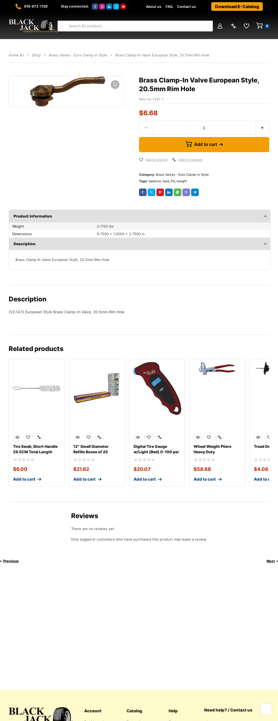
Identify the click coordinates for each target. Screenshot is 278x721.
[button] (115, 84)
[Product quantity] (204, 128)
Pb (173, 181)
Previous (10, 561)
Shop (36, 55)
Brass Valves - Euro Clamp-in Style (78, 55)
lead (166, 181)
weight (181, 181)
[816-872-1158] (18, 6)
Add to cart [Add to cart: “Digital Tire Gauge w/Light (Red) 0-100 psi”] (145, 479)
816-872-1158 (36, 6)
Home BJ (16, 55)
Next (271, 561)
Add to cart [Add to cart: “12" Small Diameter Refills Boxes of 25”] (84, 479)
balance (155, 181)
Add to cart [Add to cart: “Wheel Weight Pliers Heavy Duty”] (205, 479)
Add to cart (205, 144)
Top (266, 709)
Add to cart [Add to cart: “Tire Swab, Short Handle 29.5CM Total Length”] (24, 479)
